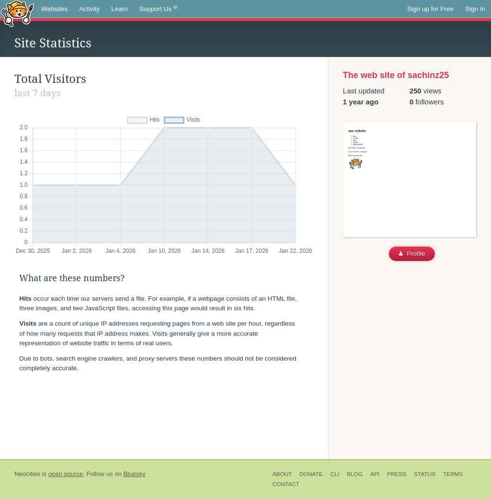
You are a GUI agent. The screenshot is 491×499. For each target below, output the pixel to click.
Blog (354, 474)
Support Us (158, 9)
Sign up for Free (430, 8)
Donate (311, 474)
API (374, 474)
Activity (89, 8)
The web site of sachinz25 (396, 75)
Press (396, 474)
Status (424, 474)
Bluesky (134, 473)
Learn (119, 8)
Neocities (27, 473)
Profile (412, 253)
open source (65, 473)
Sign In (475, 8)
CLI (334, 474)
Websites (54, 8)
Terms (453, 474)
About (282, 474)
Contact (285, 484)
